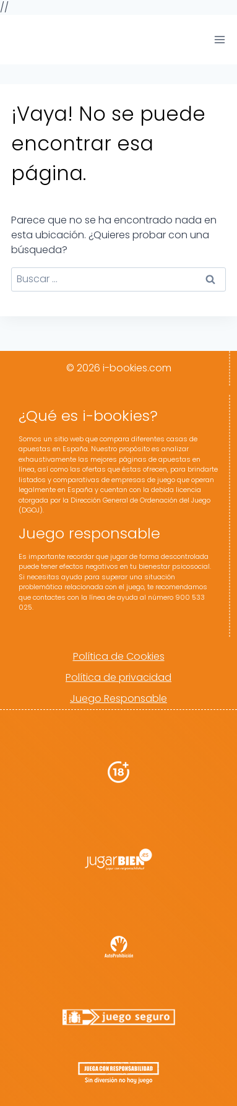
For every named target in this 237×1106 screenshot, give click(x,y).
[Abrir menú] (219, 39)
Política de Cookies (119, 656)
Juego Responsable (118, 698)
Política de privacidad (118, 677)
